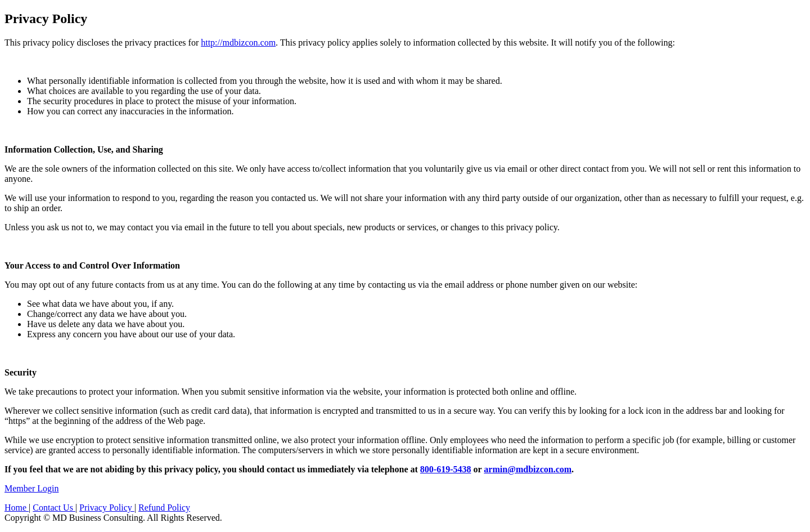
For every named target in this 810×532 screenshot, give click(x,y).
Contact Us (54, 507)
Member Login (31, 488)
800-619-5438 (445, 469)
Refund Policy (164, 507)
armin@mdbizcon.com (528, 469)
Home (16, 507)
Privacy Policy (106, 507)
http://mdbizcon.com (238, 42)
